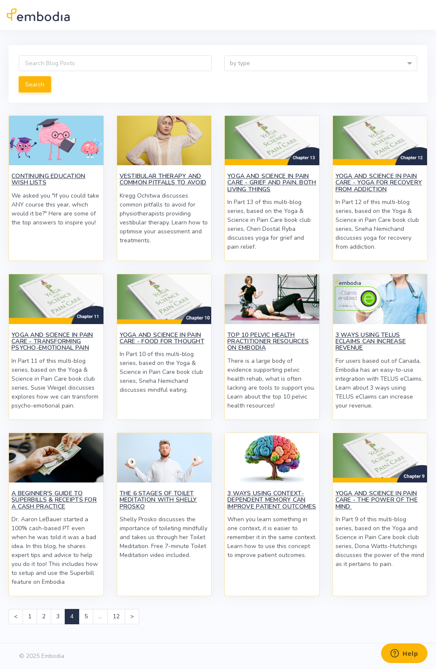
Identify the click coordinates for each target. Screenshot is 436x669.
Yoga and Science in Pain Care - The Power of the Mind (377, 500)
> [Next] (132, 616)
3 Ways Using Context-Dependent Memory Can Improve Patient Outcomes (271, 500)
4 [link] (72, 616)
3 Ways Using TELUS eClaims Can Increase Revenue (371, 341)
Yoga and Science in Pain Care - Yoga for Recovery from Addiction (379, 182)
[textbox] (321, 63)
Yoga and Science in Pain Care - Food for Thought (162, 338)
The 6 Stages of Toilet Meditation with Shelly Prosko (158, 500)
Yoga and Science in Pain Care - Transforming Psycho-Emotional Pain (52, 341)
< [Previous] (15, 616)
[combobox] (320, 63)
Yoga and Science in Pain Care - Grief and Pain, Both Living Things (271, 182)
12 (116, 616)
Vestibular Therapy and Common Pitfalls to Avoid (163, 179)
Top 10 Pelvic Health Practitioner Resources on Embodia (268, 341)
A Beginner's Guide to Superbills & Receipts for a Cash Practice (54, 500)
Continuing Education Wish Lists (48, 179)
